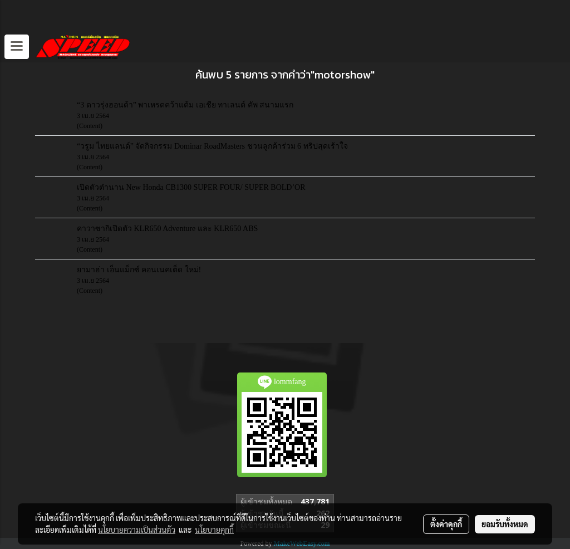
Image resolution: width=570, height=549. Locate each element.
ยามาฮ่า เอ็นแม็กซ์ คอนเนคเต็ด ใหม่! (139, 270)
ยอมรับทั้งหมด (504, 524)
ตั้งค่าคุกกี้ (446, 524)
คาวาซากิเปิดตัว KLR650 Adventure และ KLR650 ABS (167, 228)
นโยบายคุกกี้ (214, 530)
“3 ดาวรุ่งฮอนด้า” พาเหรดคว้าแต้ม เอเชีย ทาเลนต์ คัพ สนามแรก (185, 105)
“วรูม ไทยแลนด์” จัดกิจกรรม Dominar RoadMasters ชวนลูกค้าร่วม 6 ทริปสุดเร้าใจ (212, 146)
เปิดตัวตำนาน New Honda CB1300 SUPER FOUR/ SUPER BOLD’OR (191, 187)
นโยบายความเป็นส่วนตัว (136, 530)
